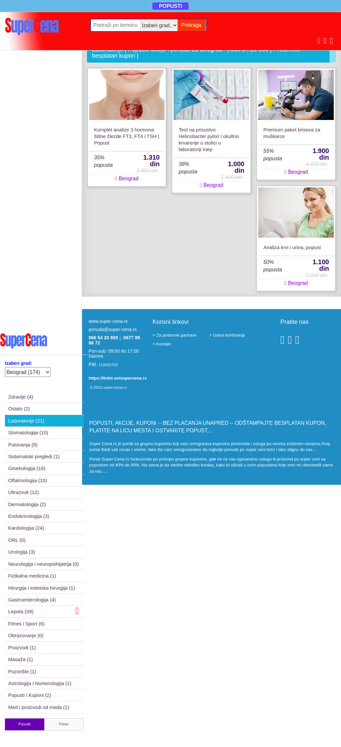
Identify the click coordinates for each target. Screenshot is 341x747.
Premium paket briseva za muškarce (291, 133)
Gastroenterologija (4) (32, 599)
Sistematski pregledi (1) (34, 456)
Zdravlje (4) (20, 397)
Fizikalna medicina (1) (32, 576)
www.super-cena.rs (108, 321)
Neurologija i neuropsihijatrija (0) (43, 564)
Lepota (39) (43, 611)
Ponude (24, 724)
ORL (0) (17, 540)
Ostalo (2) (19, 408)
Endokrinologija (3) (28, 516)
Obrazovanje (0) (26, 635)
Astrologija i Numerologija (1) (40, 683)
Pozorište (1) (22, 671)
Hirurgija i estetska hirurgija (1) (41, 588)
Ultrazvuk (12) (23, 492)
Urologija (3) (21, 552)
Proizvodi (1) (22, 647)
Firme (63, 724)
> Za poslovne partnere (175, 335)
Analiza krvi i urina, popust (292, 247)
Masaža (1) (20, 659)
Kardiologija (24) (26, 528)
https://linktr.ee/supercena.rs (118, 378)
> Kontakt (162, 344)
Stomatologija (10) (28, 432)
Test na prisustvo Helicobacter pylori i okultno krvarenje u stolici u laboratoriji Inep (209, 139)
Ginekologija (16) (26, 468)
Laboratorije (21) (26, 420)
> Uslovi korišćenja (227, 335)
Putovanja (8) (22, 444)
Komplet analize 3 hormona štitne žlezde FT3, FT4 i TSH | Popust (127, 136)
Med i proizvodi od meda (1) (38, 707)
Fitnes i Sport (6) (26, 623)
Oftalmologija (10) (27, 480)
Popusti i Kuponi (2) (29, 695)
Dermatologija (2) (27, 504)
